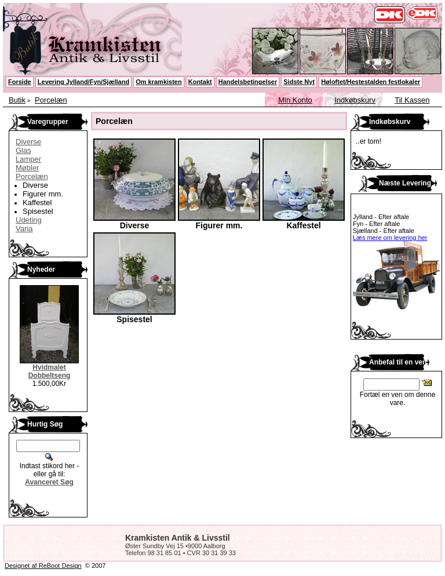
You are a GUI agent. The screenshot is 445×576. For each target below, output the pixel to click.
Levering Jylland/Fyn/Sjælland (83, 81)
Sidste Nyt (299, 81)
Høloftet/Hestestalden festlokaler (370, 81)
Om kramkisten (158, 81)
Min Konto (295, 100)
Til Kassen (412, 100)
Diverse (28, 141)
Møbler (27, 167)
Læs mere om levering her (390, 237)
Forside (19, 81)
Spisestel (38, 211)
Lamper (28, 159)
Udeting (29, 220)
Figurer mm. (43, 193)
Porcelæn (51, 100)
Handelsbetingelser (247, 81)
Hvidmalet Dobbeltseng (49, 371)
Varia (24, 228)
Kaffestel (37, 202)
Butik (17, 100)
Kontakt (200, 81)
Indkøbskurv (354, 100)
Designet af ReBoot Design (43, 565)
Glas (23, 150)
